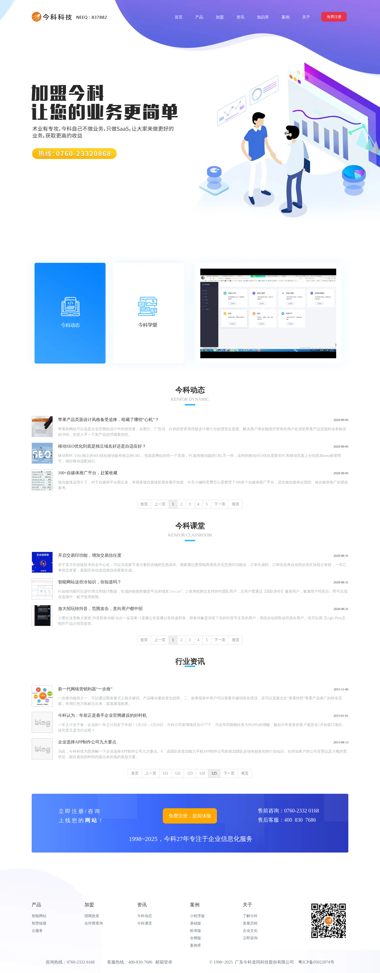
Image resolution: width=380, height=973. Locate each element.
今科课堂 (144, 923)
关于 (247, 904)
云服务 (37, 931)
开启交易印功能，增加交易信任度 (89, 555)
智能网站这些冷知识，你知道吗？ (89, 582)
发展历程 (250, 923)
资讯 (142, 904)
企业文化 (250, 931)
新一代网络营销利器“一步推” (85, 689)
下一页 (219, 504)
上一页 (159, 504)
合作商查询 (93, 923)
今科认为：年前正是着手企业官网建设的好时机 (102, 715)
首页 (144, 504)
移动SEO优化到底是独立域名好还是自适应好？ (102, 446)
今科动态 (144, 916)
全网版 (195, 938)
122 (177, 773)
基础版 (195, 923)
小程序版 (197, 916)
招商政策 (91, 916)
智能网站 (39, 916)
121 (165, 773)
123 (190, 773)
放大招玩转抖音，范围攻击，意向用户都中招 (100, 608)
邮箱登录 (163, 962)
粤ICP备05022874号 (316, 962)
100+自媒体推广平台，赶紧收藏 (87, 473)
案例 (195, 904)
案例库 (195, 945)
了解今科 (250, 916)
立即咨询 (250, 938)
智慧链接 (39, 923)
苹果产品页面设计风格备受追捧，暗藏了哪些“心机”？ (108, 419)
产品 (36, 904)
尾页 (235, 504)
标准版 (195, 931)
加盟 (89, 904)
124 (202, 773)
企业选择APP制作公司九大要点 (87, 742)
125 (214, 773)
